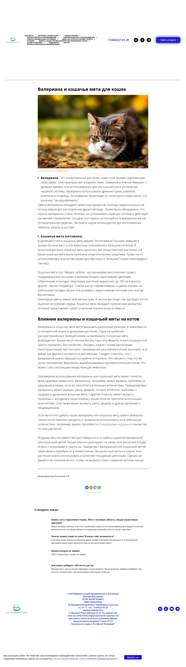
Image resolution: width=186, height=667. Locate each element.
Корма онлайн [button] (71, 36)
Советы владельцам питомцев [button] (41, 39)
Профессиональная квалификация (43, 44)
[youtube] (172, 614)
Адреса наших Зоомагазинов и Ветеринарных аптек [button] (63, 41)
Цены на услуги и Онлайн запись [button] (77, 39)
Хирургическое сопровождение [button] (42, 37)
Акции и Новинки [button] (35, 43)
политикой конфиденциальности (102, 659)
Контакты (29, 36)
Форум (66, 43)
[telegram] (149, 40)
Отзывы (30, 41)
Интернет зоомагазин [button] (48, 36)
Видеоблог (54, 43)
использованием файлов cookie (69, 659)
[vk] (136, 40)
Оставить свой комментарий (93, 494)
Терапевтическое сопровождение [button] (79, 37)
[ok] (142, 40)
